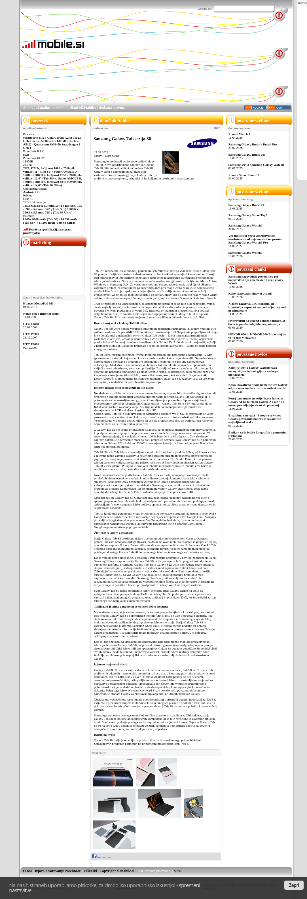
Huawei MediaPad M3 (38, 303)
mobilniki (59, 107)
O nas (27, 871)
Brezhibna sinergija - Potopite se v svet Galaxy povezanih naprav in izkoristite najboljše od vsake (254, 419)
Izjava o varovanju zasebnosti (58, 871)
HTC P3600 (31, 344)
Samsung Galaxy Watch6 (245, 225)
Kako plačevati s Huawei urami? (250, 293)
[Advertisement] (162, 61)
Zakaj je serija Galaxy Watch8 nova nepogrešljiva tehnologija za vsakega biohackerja (253, 371)
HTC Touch (31, 323)
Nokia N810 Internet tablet (41, 313)
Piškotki (90, 871)
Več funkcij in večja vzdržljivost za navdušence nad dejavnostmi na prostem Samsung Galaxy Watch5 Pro (255, 239)
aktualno (43, 107)
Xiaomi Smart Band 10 (244, 175)
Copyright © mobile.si (116, 871)
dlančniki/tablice (83, 107)
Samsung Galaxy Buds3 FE (246, 154)
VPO (177, 871)
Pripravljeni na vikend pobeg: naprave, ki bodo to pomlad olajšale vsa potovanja (256, 322)
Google (202, 8)
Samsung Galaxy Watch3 (245, 252)
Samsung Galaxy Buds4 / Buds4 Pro (252, 144)
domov (28, 107)
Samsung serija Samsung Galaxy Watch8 (256, 164)
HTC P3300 (31, 334)
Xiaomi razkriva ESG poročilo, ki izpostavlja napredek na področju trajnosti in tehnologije (257, 307)
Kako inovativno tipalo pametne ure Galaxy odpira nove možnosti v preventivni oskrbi (258, 386)
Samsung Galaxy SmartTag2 (247, 215)
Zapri (294, 885)
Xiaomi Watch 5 (239, 134)
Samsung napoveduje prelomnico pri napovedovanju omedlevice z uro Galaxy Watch (255, 280)
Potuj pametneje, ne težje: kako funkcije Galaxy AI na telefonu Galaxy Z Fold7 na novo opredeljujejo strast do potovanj (256, 402)
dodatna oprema (112, 107)
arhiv (217, 127)
